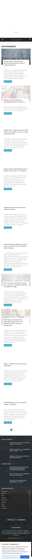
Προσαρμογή (6, 557)
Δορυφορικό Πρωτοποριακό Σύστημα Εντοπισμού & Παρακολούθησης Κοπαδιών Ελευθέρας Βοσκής (19, 472)
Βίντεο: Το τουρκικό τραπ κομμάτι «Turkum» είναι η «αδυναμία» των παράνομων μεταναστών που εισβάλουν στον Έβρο (16, 288)
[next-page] (20, 433)
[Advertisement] (16, 16)
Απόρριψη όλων (15, 557)
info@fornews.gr (19, 541)
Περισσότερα (8, 81)
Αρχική (2, 43)
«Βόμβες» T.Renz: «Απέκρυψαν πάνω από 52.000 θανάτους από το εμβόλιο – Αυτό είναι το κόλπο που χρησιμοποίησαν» (16, 132)
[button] (2, 40)
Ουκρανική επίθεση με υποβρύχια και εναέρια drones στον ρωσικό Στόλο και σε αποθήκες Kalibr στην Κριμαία (15, 246)
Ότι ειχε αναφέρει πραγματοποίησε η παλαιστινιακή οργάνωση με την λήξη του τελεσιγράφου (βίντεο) (14, 63)
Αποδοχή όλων (24, 557)
